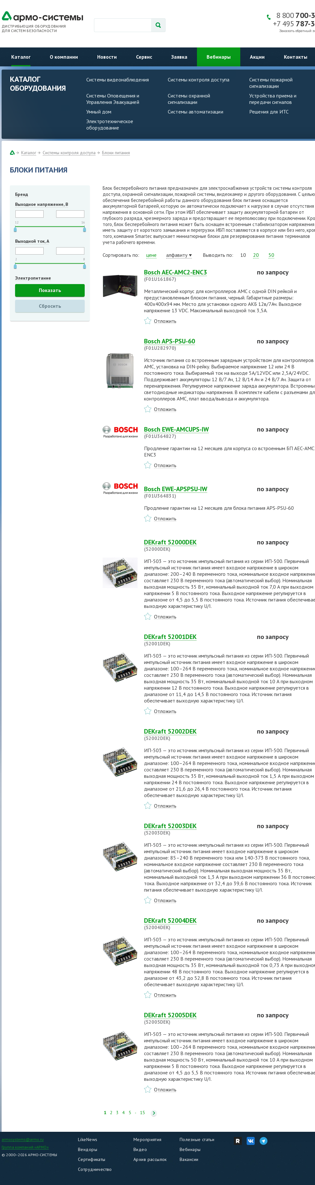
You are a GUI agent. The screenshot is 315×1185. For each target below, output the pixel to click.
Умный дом (98, 111)
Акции (257, 57)
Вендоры (87, 1149)
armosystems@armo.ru (23, 1139)
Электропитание (33, 278)
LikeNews (87, 1139)
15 (142, 1112)
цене (151, 255)
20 (256, 255)
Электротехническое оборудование (109, 124)
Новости (107, 57)
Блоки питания (116, 152)
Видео (140, 1149)
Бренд (21, 194)
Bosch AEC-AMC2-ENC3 (196, 275)
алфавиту (176, 255)
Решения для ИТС (269, 111)
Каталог (20, 57)
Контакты (295, 57)
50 (271, 255)
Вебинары (219, 57)
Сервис (144, 57)
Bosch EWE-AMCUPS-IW (196, 432)
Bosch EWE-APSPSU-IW (196, 492)
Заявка (179, 57)
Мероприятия (147, 1139)
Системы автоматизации (195, 111)
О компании (64, 57)
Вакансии (189, 1159)
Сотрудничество (95, 1169)
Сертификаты (92, 1159)
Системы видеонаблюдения (117, 79)
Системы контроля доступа (198, 79)
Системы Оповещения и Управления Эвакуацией (113, 98)
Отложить (165, 321)
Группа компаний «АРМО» (25, 1147)
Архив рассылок (150, 1159)
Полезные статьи (197, 1139)
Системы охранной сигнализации (189, 98)
